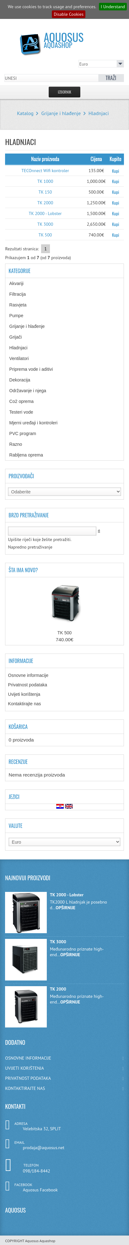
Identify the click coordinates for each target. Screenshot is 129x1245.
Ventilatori (22, 358)
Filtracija (22, 294)
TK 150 (45, 192)
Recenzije (18, 761)
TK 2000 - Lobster (45, 213)
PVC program (27, 433)
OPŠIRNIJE (65, 907)
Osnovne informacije (28, 675)
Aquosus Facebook (40, 1190)
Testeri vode (25, 412)
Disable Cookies (68, 14)
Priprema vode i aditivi (34, 369)
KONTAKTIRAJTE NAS (64, 1088)
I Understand (113, 6)
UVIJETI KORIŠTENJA (64, 1068)
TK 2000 (45, 203)
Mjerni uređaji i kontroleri (37, 422)
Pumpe (20, 315)
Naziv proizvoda (45, 159)
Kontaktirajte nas (24, 703)
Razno (18, 444)
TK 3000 (45, 224)
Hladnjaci (99, 113)
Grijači (20, 337)
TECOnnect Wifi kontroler (45, 170)
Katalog (25, 113)
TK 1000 (45, 181)
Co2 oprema (24, 401)
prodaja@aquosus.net (43, 1147)
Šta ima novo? (23, 570)
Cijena (96, 159)
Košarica (18, 726)
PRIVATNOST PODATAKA (64, 1078)
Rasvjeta (22, 304)
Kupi (115, 170)
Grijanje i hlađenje (61, 113)
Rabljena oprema (30, 454)
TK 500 (45, 235)
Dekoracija (23, 379)
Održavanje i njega (32, 390)
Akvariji (21, 283)
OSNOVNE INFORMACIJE (64, 1058)
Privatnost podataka (27, 684)
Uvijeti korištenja (24, 694)
